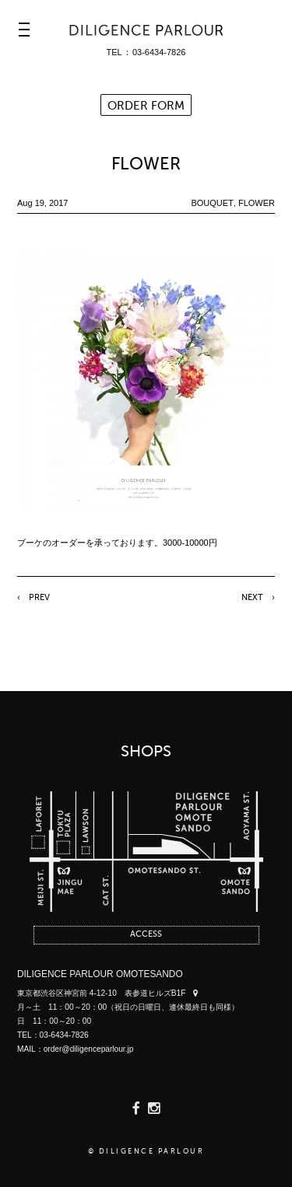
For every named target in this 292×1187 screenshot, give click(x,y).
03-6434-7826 (159, 52)
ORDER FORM (146, 106)
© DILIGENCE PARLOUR (146, 1151)
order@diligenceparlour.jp (89, 1049)
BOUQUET (212, 203)
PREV (39, 598)
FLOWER (146, 164)
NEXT (252, 598)
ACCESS (146, 934)
